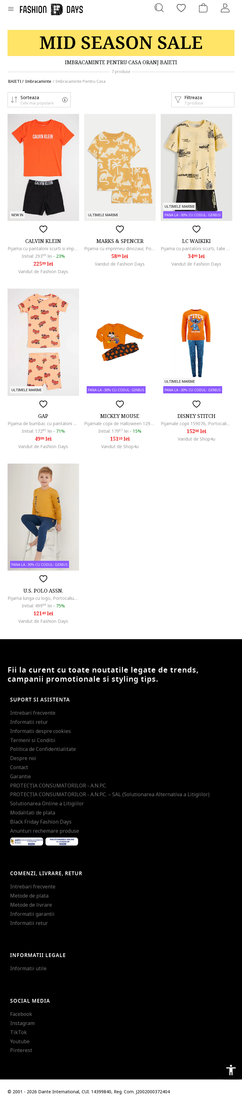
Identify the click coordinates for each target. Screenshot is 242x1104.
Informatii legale (38, 955)
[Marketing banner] (121, 43)
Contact (19, 767)
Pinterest (21, 1050)
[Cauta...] (159, 8)
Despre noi (23, 758)
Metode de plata (29, 895)
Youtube (20, 1041)
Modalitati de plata (32, 812)
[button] (39, 99)
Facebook (21, 1014)
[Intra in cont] (225, 8)
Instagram (22, 1023)
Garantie (20, 776)
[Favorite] (181, 8)
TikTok (18, 1032)
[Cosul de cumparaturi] (203, 8)
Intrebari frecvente (32, 712)
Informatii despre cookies (40, 731)
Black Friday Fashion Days (41, 821)
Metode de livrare (31, 904)
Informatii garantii (32, 913)
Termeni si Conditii (32, 740)
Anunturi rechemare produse (44, 830)
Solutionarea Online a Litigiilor (47, 803)
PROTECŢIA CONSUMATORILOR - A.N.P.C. (58, 785)
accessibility (231, 1070)
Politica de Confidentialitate (43, 749)
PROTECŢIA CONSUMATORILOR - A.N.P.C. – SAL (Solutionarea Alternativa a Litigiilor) (110, 794)
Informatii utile (28, 968)
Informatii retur (29, 721)
